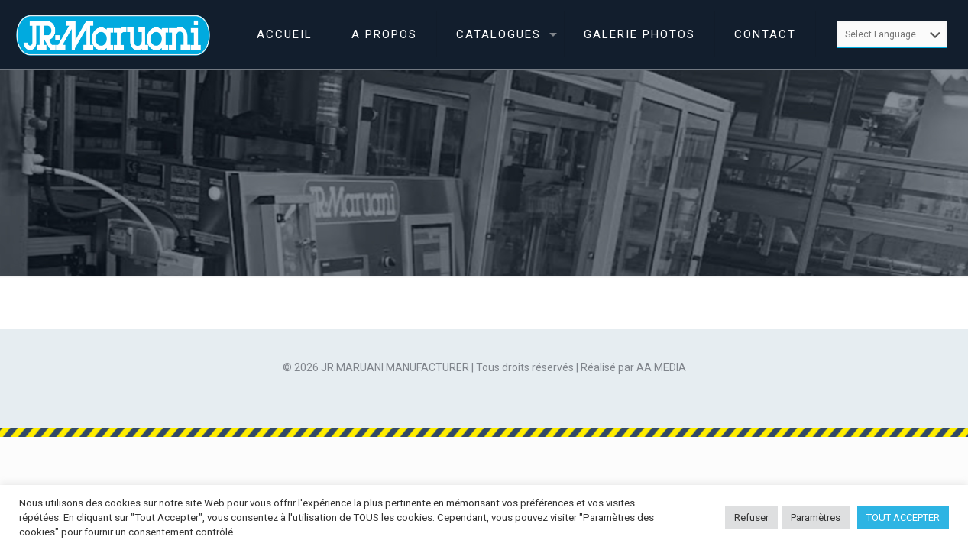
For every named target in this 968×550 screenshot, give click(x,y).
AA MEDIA (661, 367)
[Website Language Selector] (892, 34)
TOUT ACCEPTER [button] (903, 517)
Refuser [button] (751, 517)
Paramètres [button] (815, 517)
